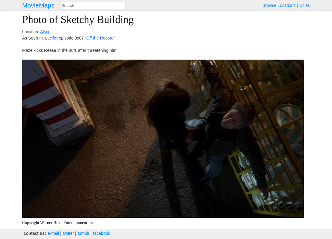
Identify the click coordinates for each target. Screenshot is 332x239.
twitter (68, 233)
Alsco (45, 31)
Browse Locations (279, 5)
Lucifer (51, 38)
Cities (304, 5)
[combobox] (93, 5)
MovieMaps (38, 5)
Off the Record (100, 38)
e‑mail (53, 233)
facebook (101, 233)
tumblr (83, 233)
